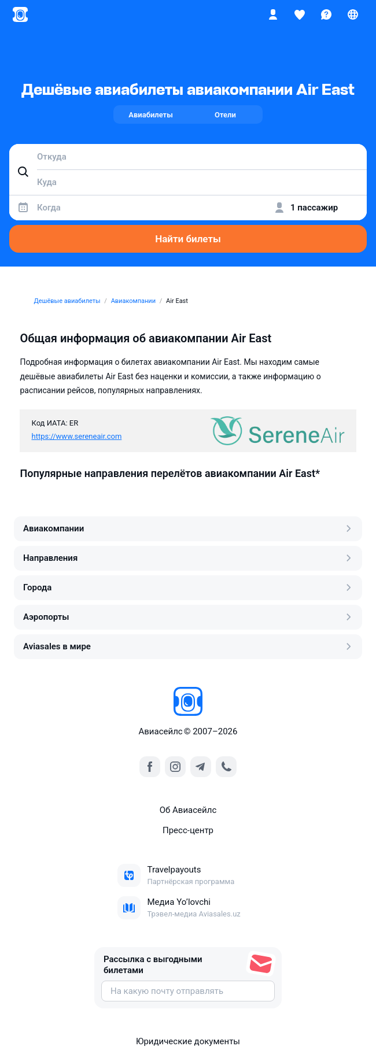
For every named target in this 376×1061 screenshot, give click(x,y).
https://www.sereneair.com (76, 436)
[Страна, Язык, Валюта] (352, 14)
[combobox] (188, 156)
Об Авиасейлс (188, 810)
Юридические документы (188, 1041)
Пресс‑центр (188, 830)
